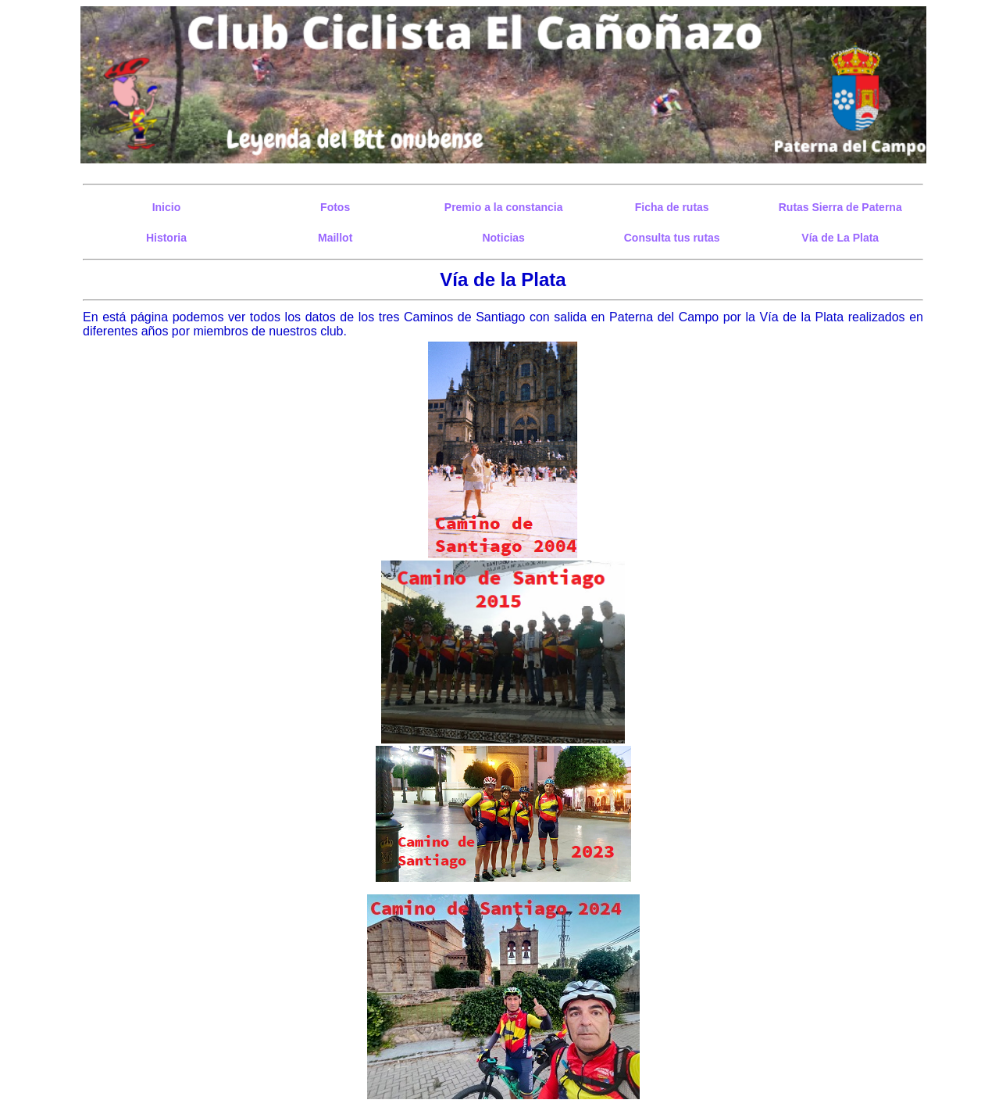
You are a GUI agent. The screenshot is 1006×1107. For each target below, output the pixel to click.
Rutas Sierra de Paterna (840, 207)
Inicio (166, 207)
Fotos (335, 207)
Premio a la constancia (503, 207)
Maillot (335, 237)
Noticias (503, 237)
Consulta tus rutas (672, 237)
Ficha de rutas (672, 207)
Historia (166, 237)
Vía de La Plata (840, 237)
